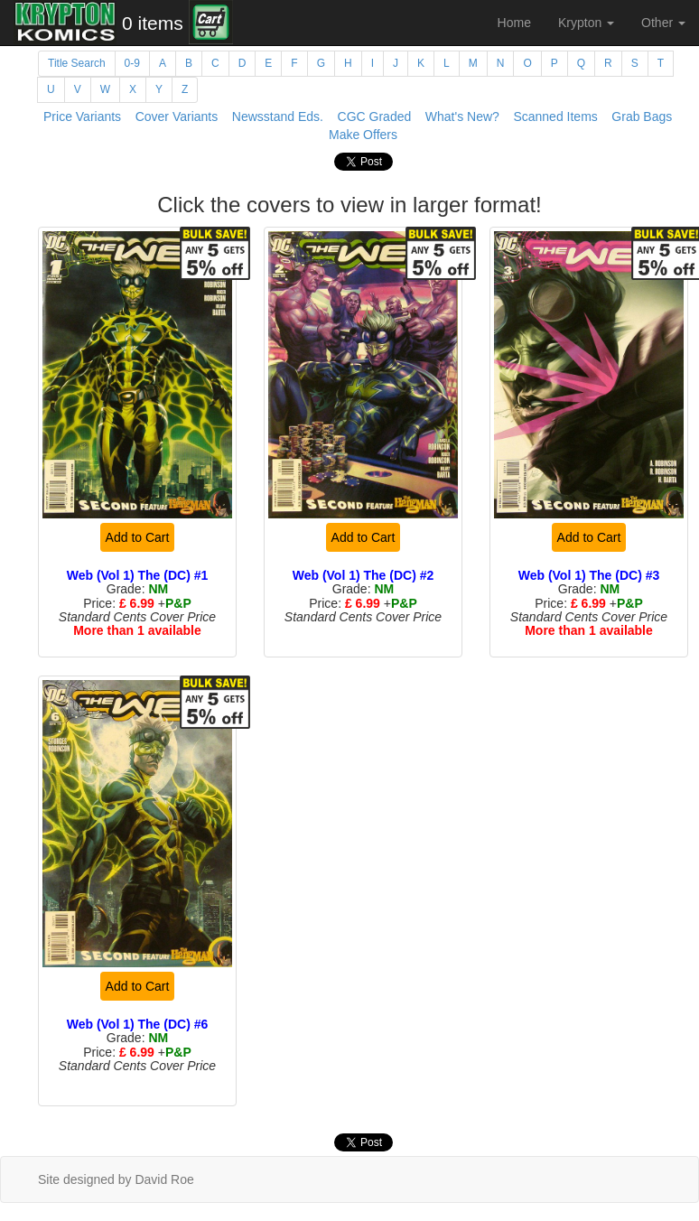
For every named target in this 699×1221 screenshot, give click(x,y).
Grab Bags (641, 116)
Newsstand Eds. (277, 116)
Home (514, 22)
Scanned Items (555, 116)
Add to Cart (138, 537)
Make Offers (363, 134)
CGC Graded (375, 116)
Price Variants (82, 116)
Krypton (586, 22)
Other (663, 22)
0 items (152, 23)
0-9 (132, 63)
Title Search (77, 63)
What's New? (462, 116)
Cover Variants (177, 116)
